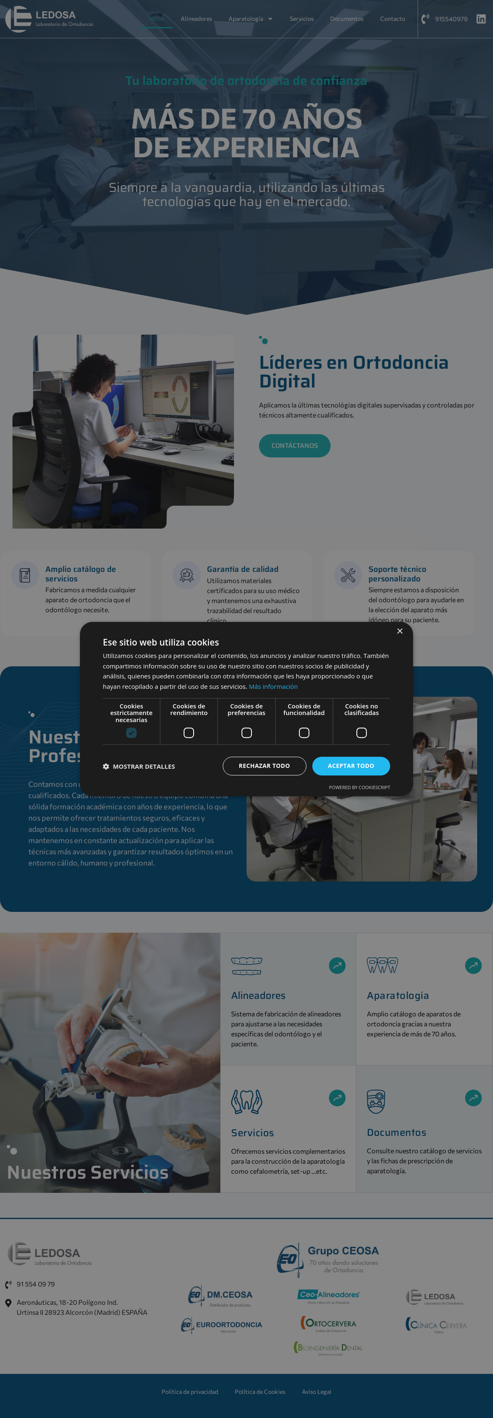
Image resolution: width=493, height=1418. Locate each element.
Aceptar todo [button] (351, 766)
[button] (139, 766)
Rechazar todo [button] (264, 766)
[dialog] (246, 709)
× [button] (399, 631)
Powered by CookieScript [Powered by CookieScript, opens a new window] (359, 787)
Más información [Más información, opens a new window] (273, 686)
